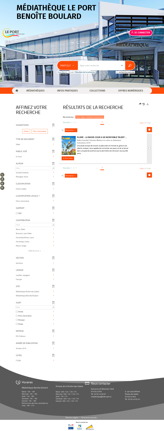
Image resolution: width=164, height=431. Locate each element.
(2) (35, 251)
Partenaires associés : (89, 417)
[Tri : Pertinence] (71, 130)
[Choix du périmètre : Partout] (67, 65)
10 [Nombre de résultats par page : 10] (141, 123)
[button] (35, 91)
